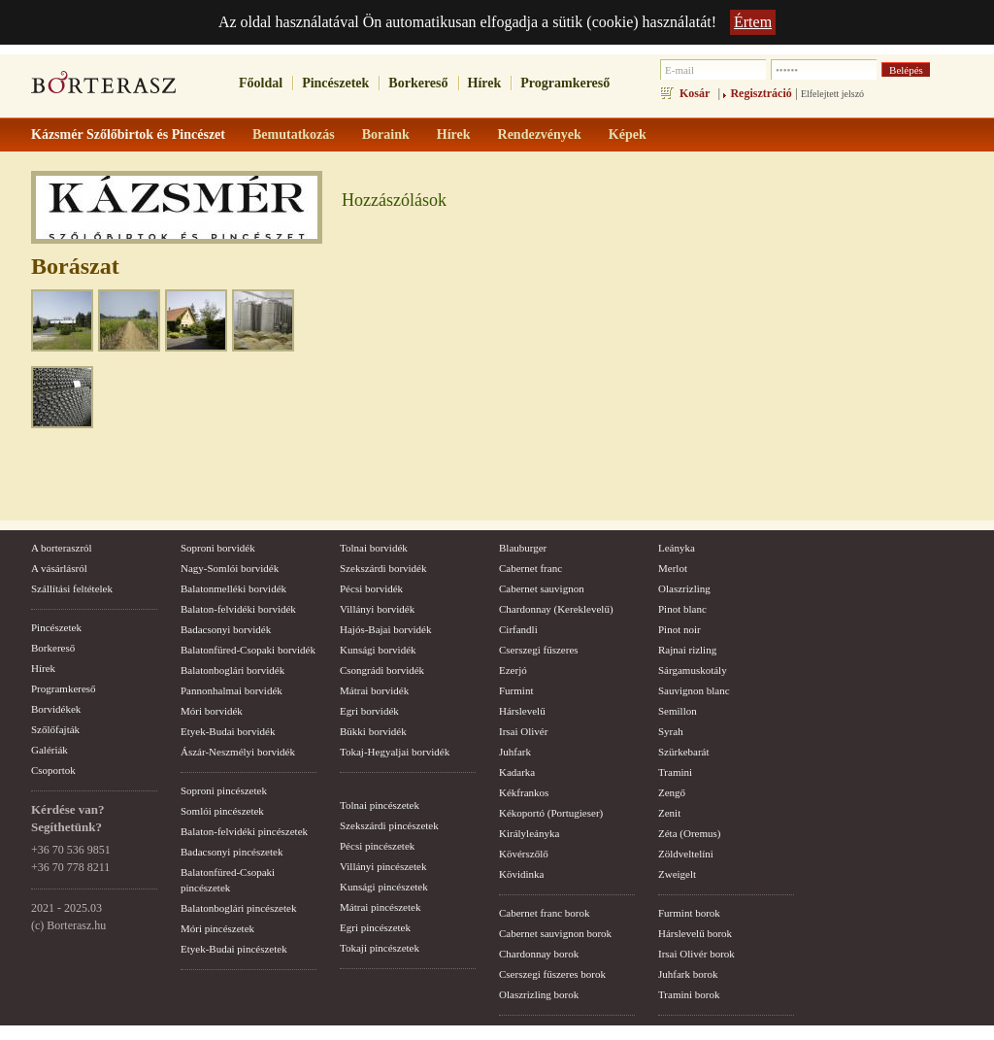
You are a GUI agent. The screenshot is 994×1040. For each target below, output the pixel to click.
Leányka (676, 548)
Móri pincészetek (217, 928)
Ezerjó (513, 670)
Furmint (516, 690)
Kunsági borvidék (378, 649)
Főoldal (260, 83)
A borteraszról (61, 548)
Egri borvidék (369, 711)
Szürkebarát (684, 751)
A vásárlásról (59, 568)
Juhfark (515, 751)
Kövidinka (521, 874)
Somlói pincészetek (222, 811)
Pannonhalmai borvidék (231, 690)
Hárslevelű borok (695, 933)
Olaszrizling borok (539, 994)
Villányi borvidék (377, 609)
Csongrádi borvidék (382, 670)
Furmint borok (689, 913)
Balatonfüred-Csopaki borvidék (248, 649)
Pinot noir (679, 629)
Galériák (49, 749)
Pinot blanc (682, 609)
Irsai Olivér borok (696, 953)
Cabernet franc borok (544, 913)
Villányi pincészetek (383, 866)
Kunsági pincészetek (384, 886)
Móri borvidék (212, 711)
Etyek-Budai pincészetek (234, 949)
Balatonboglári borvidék (232, 670)
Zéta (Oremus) (689, 833)
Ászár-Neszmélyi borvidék (238, 751)
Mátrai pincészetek (380, 907)
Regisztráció (760, 93)
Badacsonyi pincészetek (231, 851)
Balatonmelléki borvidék (233, 588)
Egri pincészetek (375, 927)
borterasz (104, 88)
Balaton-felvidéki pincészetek (244, 831)
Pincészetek (335, 83)
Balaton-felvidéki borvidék (238, 609)
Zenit (669, 813)
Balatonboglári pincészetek (238, 908)
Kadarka (517, 772)
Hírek (485, 83)
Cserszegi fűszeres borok (552, 974)
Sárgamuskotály (692, 670)
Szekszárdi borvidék (383, 568)
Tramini (675, 772)
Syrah (670, 731)
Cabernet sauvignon (541, 588)
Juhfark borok (687, 974)
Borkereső (417, 83)
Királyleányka (529, 833)
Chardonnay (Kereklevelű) (556, 609)
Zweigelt (677, 874)
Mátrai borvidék (374, 690)
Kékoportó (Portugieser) (551, 813)
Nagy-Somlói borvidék (230, 568)
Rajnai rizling (687, 649)
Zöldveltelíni (685, 853)
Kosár (694, 93)
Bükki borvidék (373, 731)
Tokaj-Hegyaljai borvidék (394, 751)
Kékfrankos (523, 792)
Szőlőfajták (55, 729)
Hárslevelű (522, 711)
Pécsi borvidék (371, 588)
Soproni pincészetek (224, 790)
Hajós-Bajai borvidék (385, 629)
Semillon (677, 711)
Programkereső (565, 83)
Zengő (671, 792)
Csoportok (53, 770)
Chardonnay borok (539, 953)
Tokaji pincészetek (379, 948)
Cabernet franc (530, 568)
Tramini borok (688, 994)
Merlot (672, 568)
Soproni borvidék (218, 548)
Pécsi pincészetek (377, 846)
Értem (753, 22)
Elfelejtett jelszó (832, 93)
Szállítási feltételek (72, 588)
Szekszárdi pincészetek (389, 825)
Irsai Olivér (523, 731)
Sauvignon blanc (694, 690)
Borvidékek (56, 709)
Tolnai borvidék (374, 548)
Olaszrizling (684, 588)
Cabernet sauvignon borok (555, 933)
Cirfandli (518, 629)
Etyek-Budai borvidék (228, 731)
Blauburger (523, 548)
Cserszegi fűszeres (539, 649)
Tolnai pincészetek (379, 805)
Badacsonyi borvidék (226, 629)
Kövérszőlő (523, 853)
